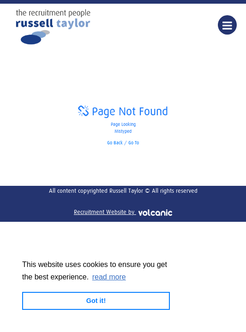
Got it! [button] (96, 300)
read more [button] (109, 277)
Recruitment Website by (123, 212)
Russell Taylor (53, 26)
